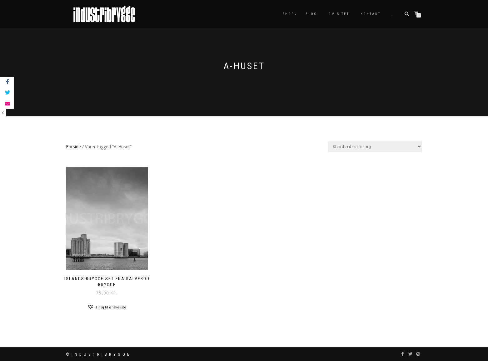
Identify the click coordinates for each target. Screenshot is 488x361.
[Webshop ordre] (375, 146)
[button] (106, 306)
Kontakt (371, 14)
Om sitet (338, 14)
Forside (73, 147)
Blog (311, 14)
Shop (288, 14)
